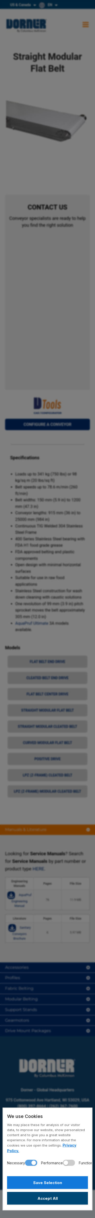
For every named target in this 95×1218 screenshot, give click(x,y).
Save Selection (47, 1182)
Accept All (47, 1198)
